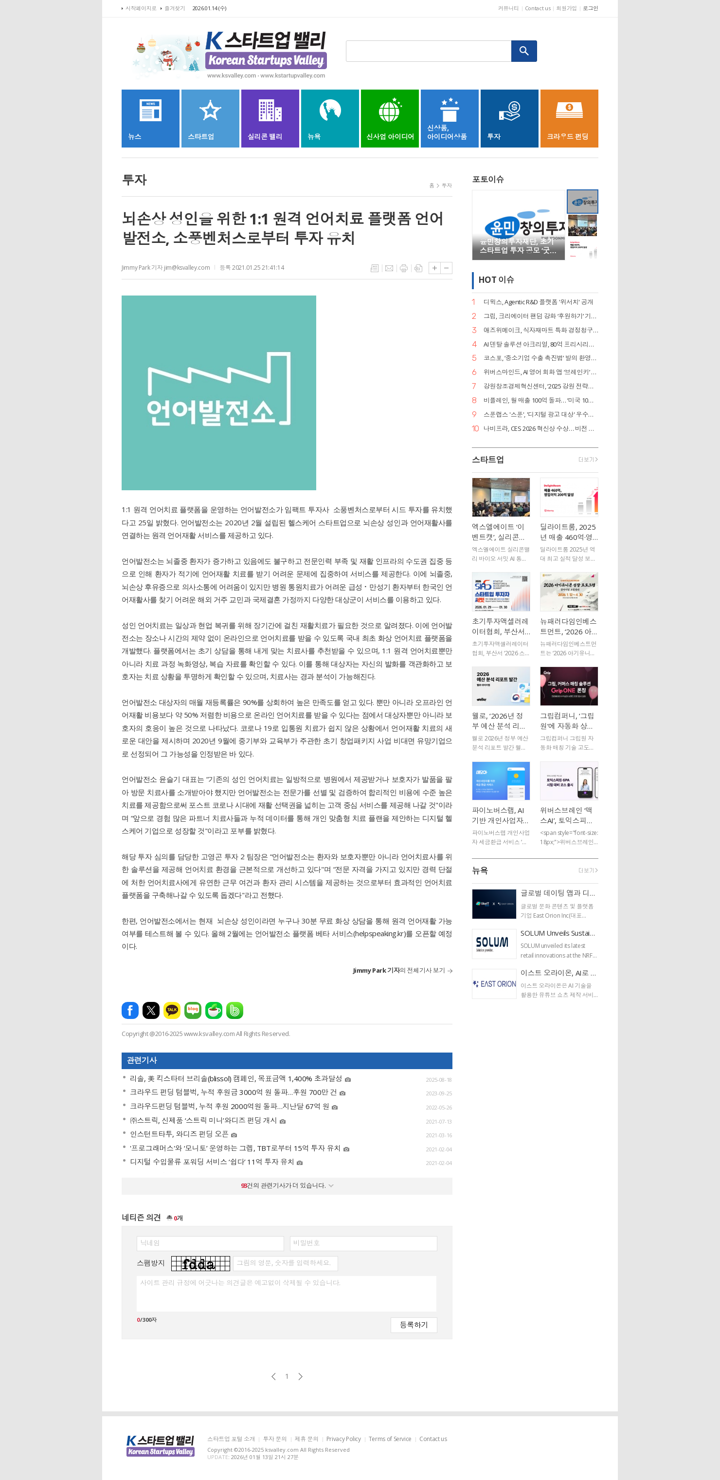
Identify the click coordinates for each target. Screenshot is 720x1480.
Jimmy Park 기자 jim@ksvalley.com (166, 267)
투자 (447, 185)
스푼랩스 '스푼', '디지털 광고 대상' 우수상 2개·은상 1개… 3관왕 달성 (541, 414)
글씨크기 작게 (446, 268)
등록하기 (414, 1324)
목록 (374, 268)
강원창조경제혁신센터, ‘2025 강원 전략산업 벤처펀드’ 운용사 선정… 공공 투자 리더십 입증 (541, 386)
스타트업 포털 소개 (231, 1439)
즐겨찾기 (174, 8)
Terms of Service (390, 1439)
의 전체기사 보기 (399, 970)
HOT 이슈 (496, 280)
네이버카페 (213, 1010)
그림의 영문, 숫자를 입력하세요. (283, 1262)
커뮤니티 (508, 8)
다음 (300, 1376)
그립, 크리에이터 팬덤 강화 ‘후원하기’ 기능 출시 (541, 316)
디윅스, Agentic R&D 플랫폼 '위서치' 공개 (539, 302)
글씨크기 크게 (435, 268)
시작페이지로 (141, 8)
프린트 (404, 268)
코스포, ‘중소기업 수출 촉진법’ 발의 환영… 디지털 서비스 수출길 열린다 (541, 358)
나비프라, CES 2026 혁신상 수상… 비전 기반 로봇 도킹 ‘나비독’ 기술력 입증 (541, 429)
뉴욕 (480, 870)
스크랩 (418, 268)
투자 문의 (275, 1439)
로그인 (590, 8)
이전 (273, 1376)
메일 (389, 268)
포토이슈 (488, 179)
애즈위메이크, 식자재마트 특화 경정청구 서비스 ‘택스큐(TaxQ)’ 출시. (541, 330)
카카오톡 (171, 1010)
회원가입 (566, 8)
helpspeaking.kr (379, 933)
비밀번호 (306, 1243)
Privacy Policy (343, 1439)
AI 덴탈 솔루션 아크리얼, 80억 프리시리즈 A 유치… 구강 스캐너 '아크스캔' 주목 (541, 344)
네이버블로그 (192, 1010)
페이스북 (130, 1010)
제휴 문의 (307, 1439)
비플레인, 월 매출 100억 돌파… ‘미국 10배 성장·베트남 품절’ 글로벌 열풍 (541, 400)
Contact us (538, 8)
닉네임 (150, 1243)
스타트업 (488, 459)
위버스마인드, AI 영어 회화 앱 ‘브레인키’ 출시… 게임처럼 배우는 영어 (541, 372)
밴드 (234, 1010)
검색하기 (524, 51)
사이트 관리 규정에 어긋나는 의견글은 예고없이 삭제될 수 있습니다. (240, 1282)
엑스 (151, 1010)
